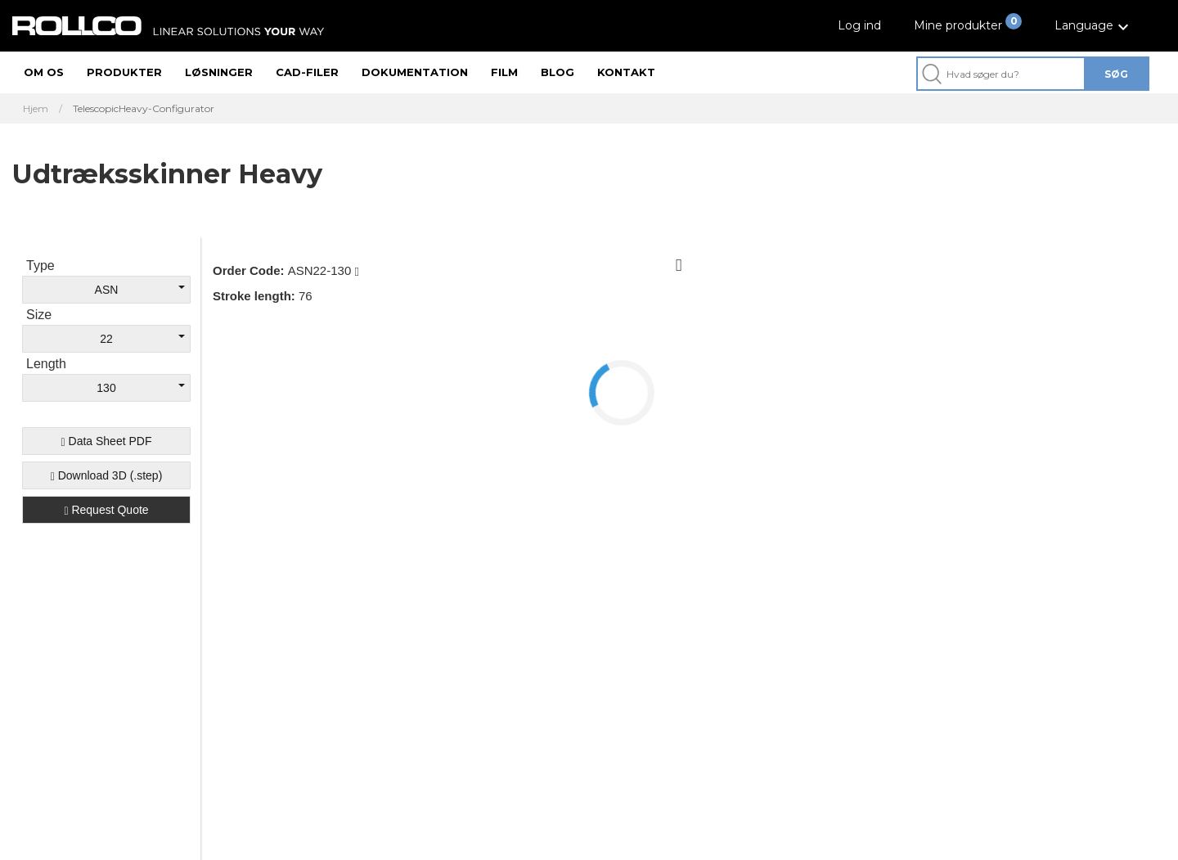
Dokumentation (415, 72)
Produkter (124, 72)
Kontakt (626, 72)
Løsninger (219, 72)
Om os (44, 72)
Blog (557, 72)
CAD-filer (307, 72)
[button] (1093, 26)
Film (504, 72)
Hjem (35, 109)
